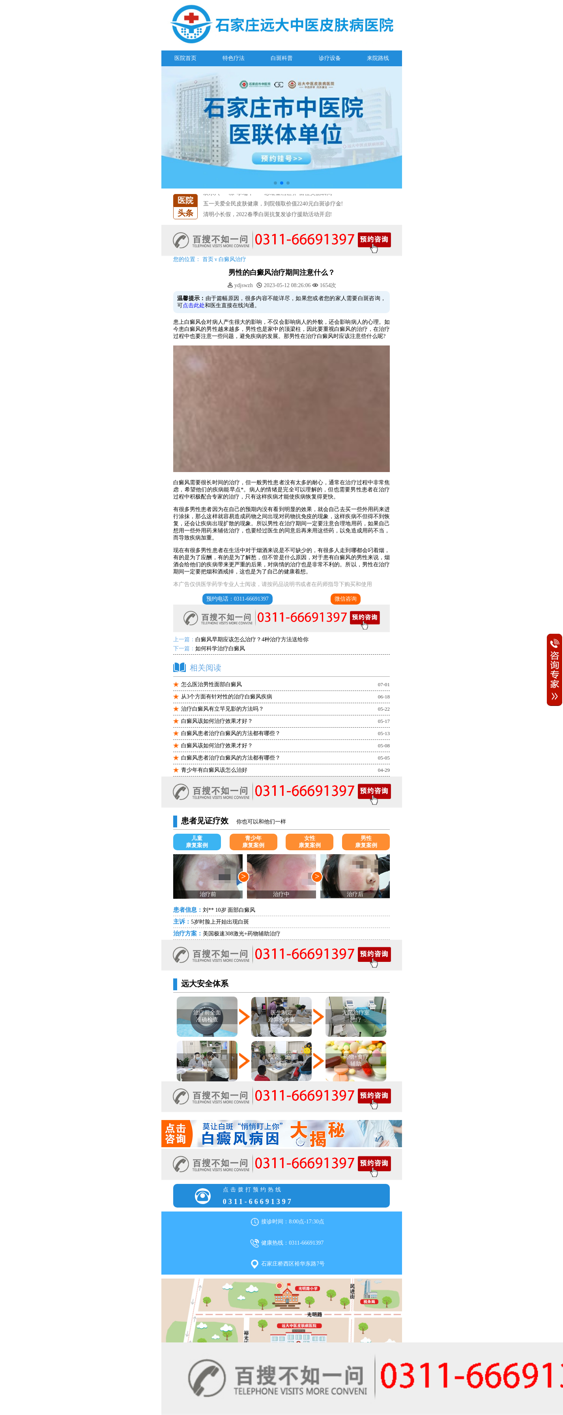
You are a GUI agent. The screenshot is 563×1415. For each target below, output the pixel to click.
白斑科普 (282, 58)
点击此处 (194, 305)
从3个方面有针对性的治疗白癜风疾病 (226, 697)
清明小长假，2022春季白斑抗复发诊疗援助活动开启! (267, 214)
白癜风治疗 (232, 259)
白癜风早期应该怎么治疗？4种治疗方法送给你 (252, 639)
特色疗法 (234, 58)
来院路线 (378, 58)
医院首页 (185, 58)
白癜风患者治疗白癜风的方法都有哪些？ (231, 733)
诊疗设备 (330, 58)
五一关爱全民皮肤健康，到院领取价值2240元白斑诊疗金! (273, 204)
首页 (207, 259)
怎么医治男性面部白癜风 (211, 684)
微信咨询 (346, 599)
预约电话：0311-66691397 (237, 599)
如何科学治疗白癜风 (220, 648)
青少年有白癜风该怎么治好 (214, 770)
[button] (275, 183)
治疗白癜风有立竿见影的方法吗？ (222, 709)
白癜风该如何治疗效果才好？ (217, 721)
